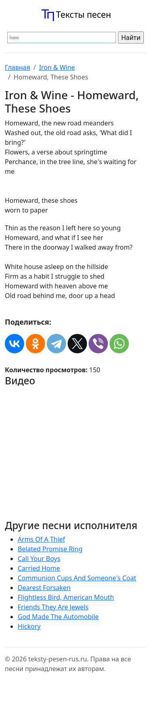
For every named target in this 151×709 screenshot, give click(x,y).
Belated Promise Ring (50, 548)
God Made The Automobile (58, 616)
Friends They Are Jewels (53, 607)
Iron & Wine (57, 67)
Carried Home (39, 568)
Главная (17, 67)
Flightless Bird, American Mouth (66, 597)
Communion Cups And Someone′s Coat (77, 577)
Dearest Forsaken (44, 587)
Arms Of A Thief (41, 539)
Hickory (29, 626)
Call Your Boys (39, 558)
